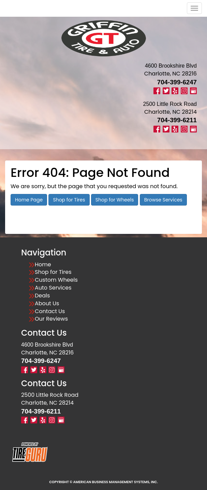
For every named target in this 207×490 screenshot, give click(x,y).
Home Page (29, 199)
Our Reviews (51, 319)
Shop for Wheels (114, 199)
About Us (47, 303)
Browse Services (163, 199)
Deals (42, 295)
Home (43, 264)
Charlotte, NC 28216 (170, 74)
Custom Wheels (56, 280)
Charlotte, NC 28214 (170, 112)
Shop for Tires (69, 199)
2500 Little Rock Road (49, 395)
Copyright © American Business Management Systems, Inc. (103, 482)
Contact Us (50, 311)
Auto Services (53, 288)
